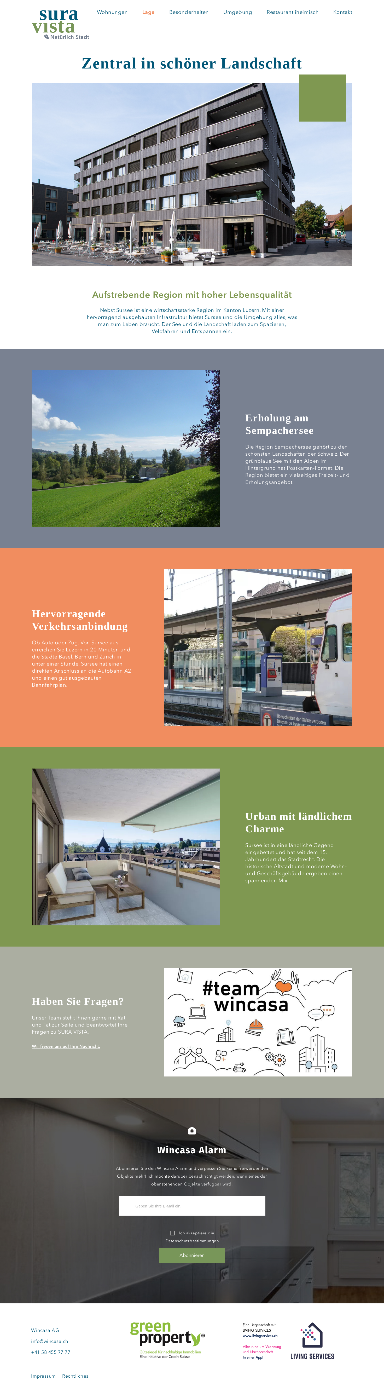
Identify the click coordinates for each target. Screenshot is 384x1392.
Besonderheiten (189, 12)
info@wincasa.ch (49, 1341)
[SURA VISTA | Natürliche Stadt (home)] (60, 25)
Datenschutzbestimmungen (192, 1241)
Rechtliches (75, 1376)
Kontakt (342, 12)
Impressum (43, 1376)
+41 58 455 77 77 (50, 1352)
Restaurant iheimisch (293, 12)
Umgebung (237, 12)
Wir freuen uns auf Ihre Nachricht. (66, 1046)
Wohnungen (112, 12)
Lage (148, 12)
